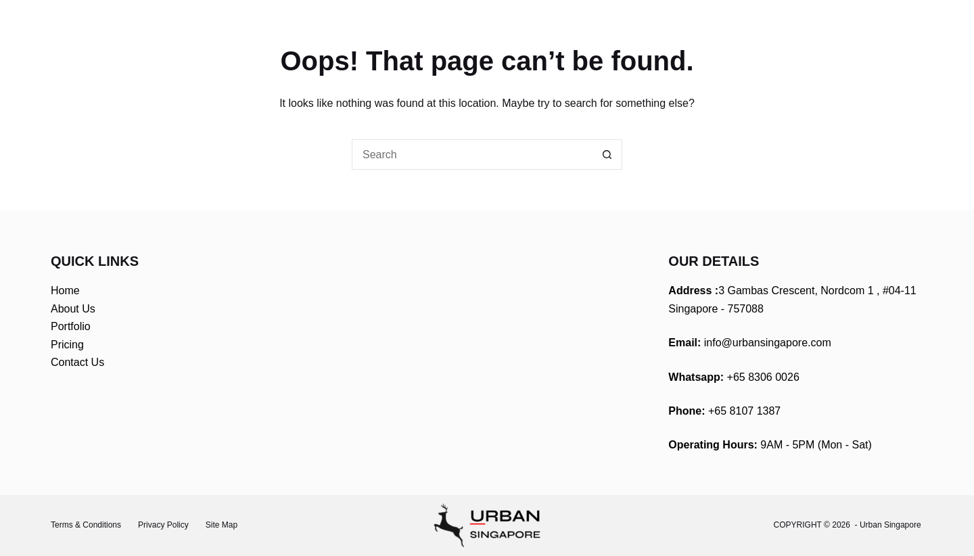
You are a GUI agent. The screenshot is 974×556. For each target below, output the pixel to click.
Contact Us (77, 362)
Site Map (221, 525)
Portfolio (71, 326)
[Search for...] (472, 154)
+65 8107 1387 (744, 411)
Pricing (67, 344)
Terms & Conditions (86, 525)
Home (65, 290)
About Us (73, 309)
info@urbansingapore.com (767, 342)
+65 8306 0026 (763, 377)
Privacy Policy (163, 525)
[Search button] (607, 154)
